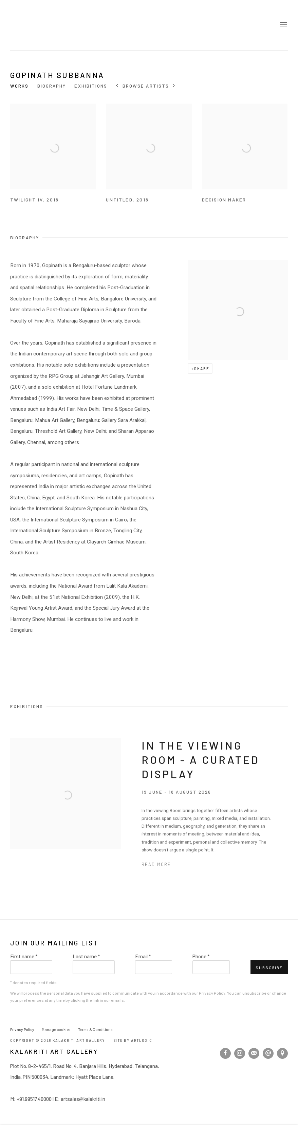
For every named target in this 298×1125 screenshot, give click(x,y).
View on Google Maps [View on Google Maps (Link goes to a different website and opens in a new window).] (282, 1053)
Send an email (268, 1053)
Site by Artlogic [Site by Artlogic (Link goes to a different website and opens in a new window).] (132, 1040)
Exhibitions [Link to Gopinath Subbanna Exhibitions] (90, 86)
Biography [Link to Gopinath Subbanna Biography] (51, 86)
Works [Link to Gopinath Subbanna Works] (19, 86)
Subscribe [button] (269, 967)
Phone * (201, 956)
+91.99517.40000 (34, 1099)
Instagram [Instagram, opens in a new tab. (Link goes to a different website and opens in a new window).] (239, 1053)
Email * (143, 956)
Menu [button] (283, 25)
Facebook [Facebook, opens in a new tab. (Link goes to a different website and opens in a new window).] (225, 1053)
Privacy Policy (212, 993)
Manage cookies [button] (56, 1029)
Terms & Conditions (95, 1029)
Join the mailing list (253, 1053)
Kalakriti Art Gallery (20, 25)
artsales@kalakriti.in (83, 1099)
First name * (24, 956)
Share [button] (201, 368)
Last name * (86, 956)
